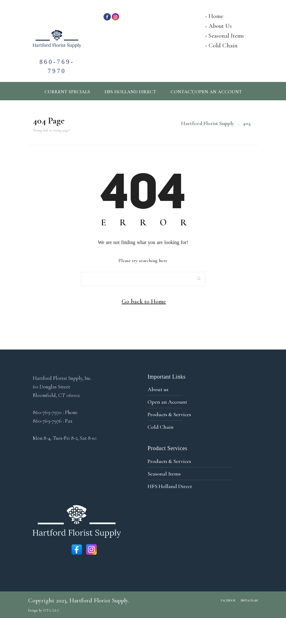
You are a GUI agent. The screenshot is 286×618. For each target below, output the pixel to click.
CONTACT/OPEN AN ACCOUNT (206, 92)
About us (158, 389)
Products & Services (169, 414)
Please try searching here (143, 260)
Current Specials (67, 92)
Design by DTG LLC (44, 610)
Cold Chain (161, 427)
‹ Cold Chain (221, 45)
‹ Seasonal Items (224, 35)
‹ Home (214, 16)
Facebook (228, 600)
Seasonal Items (164, 473)
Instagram (249, 600)
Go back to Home (144, 301)
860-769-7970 (57, 59)
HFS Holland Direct (130, 92)
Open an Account (167, 401)
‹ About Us (218, 26)
